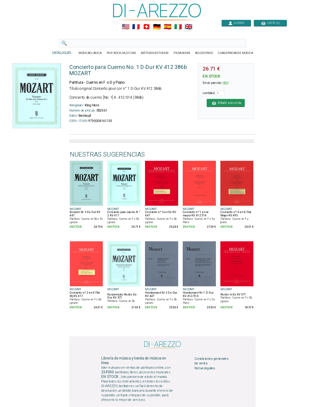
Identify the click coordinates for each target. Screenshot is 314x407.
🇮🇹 (178, 27)
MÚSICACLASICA (90, 53)
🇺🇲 (125, 27)
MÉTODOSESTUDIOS (155, 53)
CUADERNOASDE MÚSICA (235, 53)
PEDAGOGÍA (182, 53)
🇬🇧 (188, 27)
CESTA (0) (270, 23)
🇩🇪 (157, 27)
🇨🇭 (146, 27)
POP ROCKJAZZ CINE (121, 53)
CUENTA (236, 23)
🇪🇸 (167, 27)
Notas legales (204, 368)
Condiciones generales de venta (211, 361)
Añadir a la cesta (225, 102)
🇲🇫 (136, 27)
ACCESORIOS (204, 53)
